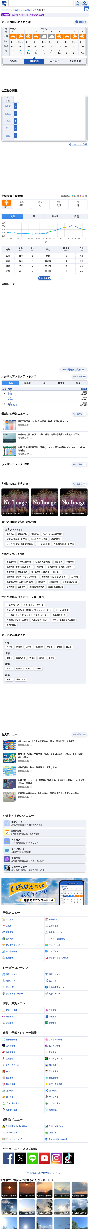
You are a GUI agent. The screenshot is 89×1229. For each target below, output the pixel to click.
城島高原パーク (59, 615)
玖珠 (10, 400)
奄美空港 (58, 562)
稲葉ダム (35, 534)
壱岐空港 (70, 562)
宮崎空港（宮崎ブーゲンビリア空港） (22, 577)
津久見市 (39, 647)
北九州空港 (54, 582)
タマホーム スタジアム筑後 (63, 620)
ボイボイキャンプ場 (39, 539)
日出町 (69, 647)
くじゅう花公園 (43, 544)
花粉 (8, 128)
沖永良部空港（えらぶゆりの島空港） (35, 562)
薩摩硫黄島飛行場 (70, 582)
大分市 (9, 647)
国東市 (41, 658)
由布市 (59, 647)
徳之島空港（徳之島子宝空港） (60, 567)
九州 (16, 10)
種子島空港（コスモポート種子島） (45, 572)
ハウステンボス (13, 605)
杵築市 (49, 647)
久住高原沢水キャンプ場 (64, 544)
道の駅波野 (55, 539)
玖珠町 (38, 669)
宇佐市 (32, 658)
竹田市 (19, 669)
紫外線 (8, 113)
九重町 (28, 669)
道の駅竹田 (22, 534)
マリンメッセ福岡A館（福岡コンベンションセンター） (29, 610)
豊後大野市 (20, 679)
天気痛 (8, 121)
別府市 (19, 647)
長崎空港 (41, 582)
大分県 (27, 10)
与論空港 (39, 567)
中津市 (9, 658)
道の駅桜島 (11, 625)
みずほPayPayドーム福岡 (17, 620)
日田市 (9, 669)
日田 (10, 394)
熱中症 (8, 106)
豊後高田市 (20, 658)
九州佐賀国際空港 (36, 587)
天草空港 (75, 577)
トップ (6, 10)
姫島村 (51, 658)
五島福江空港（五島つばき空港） (20, 582)
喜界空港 (10, 572)
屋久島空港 (22, 572)
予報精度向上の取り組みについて (43, 1172)
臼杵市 (28, 647)
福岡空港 (10, 587)
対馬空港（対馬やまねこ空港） (19, 567)
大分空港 (21, 587)
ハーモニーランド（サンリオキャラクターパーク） (27, 615)
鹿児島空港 (11, 562)
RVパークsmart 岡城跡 (52, 534)
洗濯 (8, 136)
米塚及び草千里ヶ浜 (40, 620)
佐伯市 (9, 679)
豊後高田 (12, 405)
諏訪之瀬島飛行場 (55, 587)
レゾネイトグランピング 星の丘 (20, 544)
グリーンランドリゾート (33, 605)
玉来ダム (10, 534)
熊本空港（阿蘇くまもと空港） (54, 577)
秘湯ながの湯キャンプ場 (17, 539)
